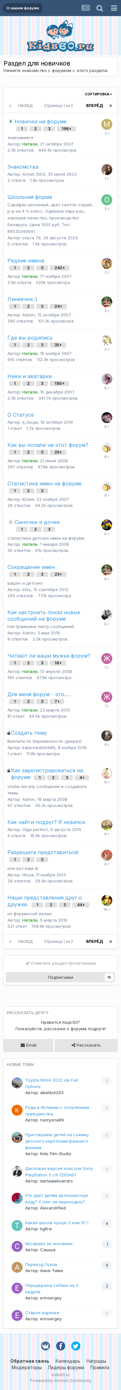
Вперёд (94, 105)
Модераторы (27, 1367)
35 (58, 344)
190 (59, 383)
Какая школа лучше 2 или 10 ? (57, 1222)
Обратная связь (29, 1361)
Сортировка (98, 94)
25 (58, 452)
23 (58, 574)
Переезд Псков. (41, 1264)
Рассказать (86, 1045)
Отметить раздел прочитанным (60, 963)
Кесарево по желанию (49, 1243)
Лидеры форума (66, 1367)
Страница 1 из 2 (59, 105)
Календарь (67, 1361)
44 (81, 904)
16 (58, 662)
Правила (99, 1367)
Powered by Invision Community (60, 1380)
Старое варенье (42, 1312)
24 (58, 306)
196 (66, 128)
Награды (96, 1361)
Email (28, 1045)
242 (60, 267)
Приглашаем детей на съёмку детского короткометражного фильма (57, 1141)
